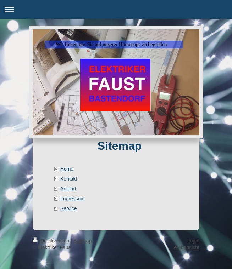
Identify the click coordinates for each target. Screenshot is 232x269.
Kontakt (68, 179)
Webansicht (186, 247)
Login (193, 241)
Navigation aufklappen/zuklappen (116, 9)
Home (66, 169)
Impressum (72, 198)
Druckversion (52, 241)
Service (68, 208)
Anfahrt (68, 188)
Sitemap (82, 241)
